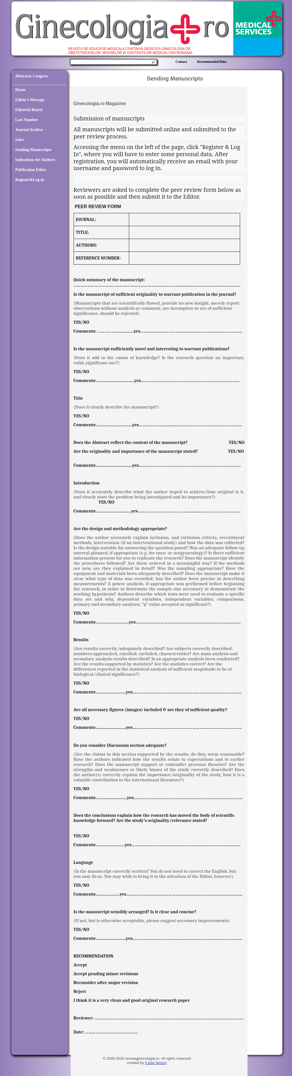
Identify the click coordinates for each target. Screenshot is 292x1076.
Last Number (26, 120)
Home (20, 90)
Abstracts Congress (31, 76)
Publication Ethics (30, 170)
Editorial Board (28, 110)
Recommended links (212, 62)
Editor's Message (29, 100)
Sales (19, 140)
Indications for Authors (35, 160)
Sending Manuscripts (33, 150)
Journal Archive (29, 130)
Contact (181, 62)
